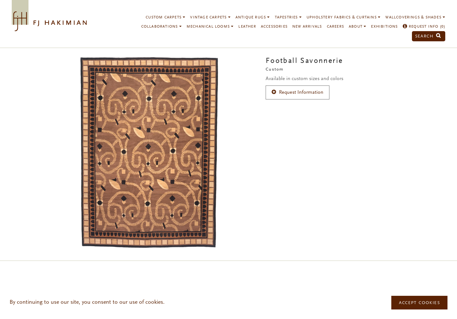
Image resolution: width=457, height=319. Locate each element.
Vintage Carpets (210, 17)
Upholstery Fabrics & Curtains (344, 17)
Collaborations (161, 27)
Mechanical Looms (210, 27)
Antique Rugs (252, 17)
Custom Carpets (165, 17)
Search (428, 36)
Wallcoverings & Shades (415, 17)
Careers (335, 27)
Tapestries (288, 17)
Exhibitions (384, 27)
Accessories (274, 27)
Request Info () (424, 27)
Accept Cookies (419, 303)
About (357, 27)
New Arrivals (307, 27)
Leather (247, 27)
